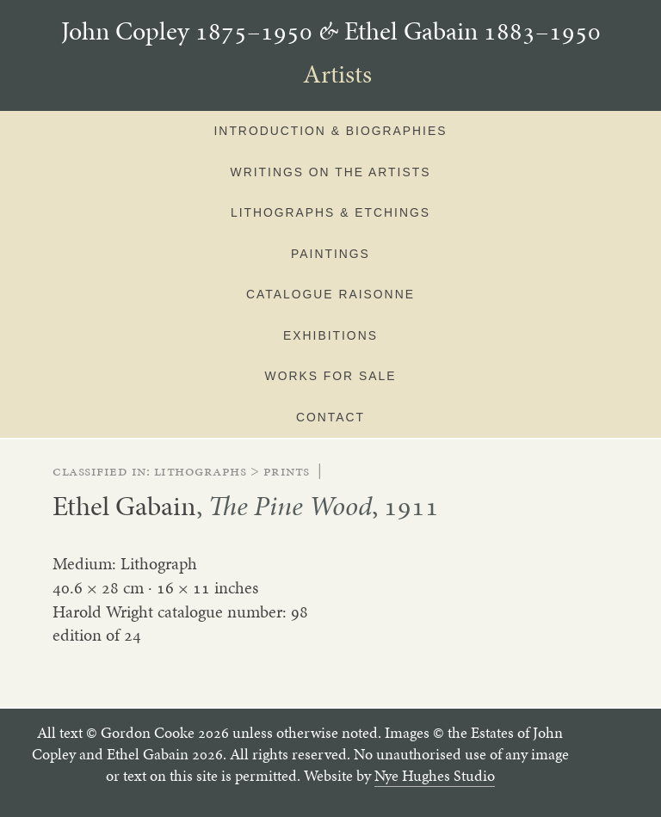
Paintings (330, 254)
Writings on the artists (331, 172)
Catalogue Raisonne (330, 294)
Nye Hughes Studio (434, 775)
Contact (330, 417)
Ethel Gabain (124, 506)
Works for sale (331, 376)
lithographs (200, 470)
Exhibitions (330, 335)
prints (286, 470)
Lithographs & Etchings (330, 212)
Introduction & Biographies (331, 131)
